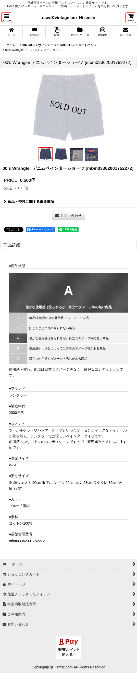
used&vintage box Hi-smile (68, 17)
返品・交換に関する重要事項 (29, 202)
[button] (6, 17)
